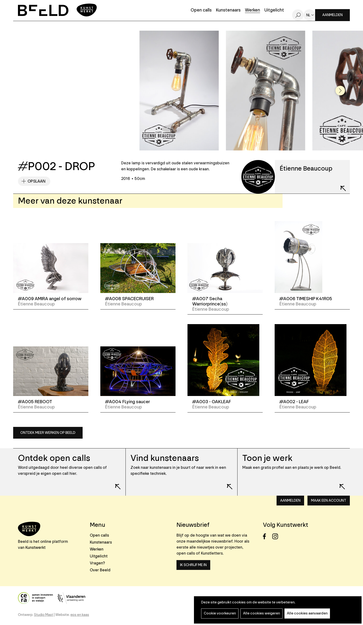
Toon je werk (267, 458)
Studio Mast (43, 615)
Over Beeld (100, 570)
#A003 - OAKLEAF (211, 402)
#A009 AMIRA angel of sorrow (49, 299)
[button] (340, 90)
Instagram (276, 536)
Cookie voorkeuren (220, 613)
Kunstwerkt (35, 547)
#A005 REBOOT (35, 402)
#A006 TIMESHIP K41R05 (305, 299)
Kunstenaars (228, 10)
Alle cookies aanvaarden (307, 613)
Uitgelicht (274, 10)
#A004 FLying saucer (127, 402)
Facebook (267, 536)
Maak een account (328, 500)
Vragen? (97, 563)
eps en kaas (79, 615)
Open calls (201, 10)
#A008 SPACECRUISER (129, 299)
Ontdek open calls (54, 458)
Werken (252, 10)
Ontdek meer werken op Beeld (47, 432)
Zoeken (298, 15)
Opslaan (36, 181)
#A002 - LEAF (294, 402)
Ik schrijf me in (193, 565)
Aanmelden (332, 15)
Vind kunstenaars (164, 458)
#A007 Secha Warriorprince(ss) (209, 301)
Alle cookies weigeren (261, 613)
